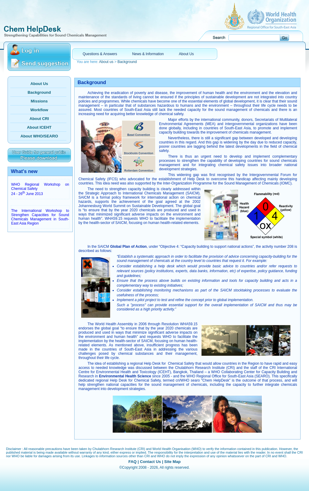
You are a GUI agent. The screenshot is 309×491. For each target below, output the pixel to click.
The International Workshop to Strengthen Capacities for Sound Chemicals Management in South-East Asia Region (40, 217)
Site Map (172, 461)
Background (127, 62)
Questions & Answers (100, 54)
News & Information (148, 54)
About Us (186, 54)
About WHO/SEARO (39, 136)
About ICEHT (39, 127)
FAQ (132, 461)
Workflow (39, 110)
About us (106, 62)
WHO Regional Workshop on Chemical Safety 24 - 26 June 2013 (40, 189)
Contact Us (150, 461)
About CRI (39, 118)
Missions (39, 101)
